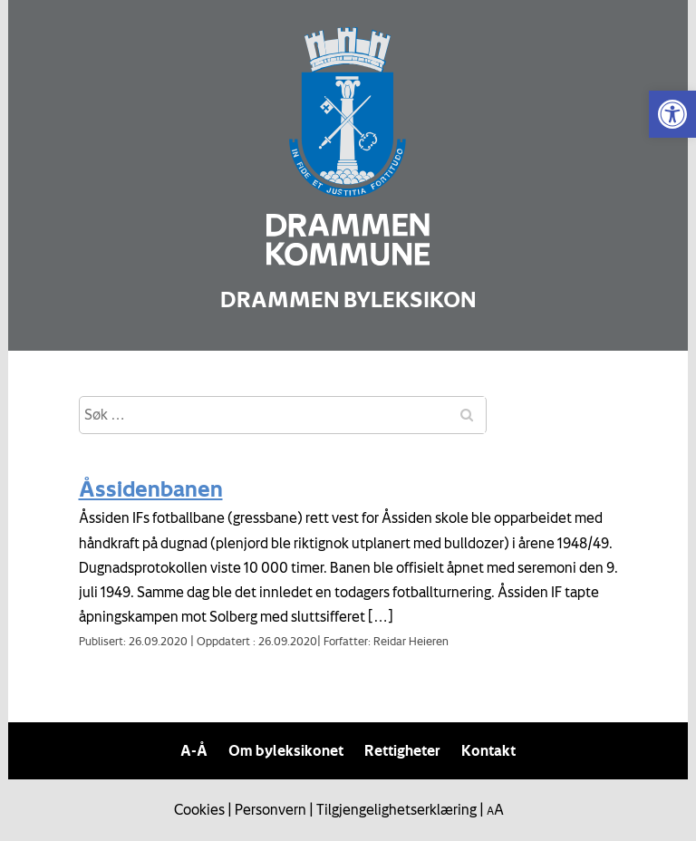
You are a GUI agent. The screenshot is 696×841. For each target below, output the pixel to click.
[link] (672, 114)
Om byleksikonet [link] (285, 750)
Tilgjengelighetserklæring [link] (396, 809)
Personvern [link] (270, 809)
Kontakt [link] (488, 750)
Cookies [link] (199, 809)
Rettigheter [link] (402, 750)
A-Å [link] (194, 750)
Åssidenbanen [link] (151, 488)
